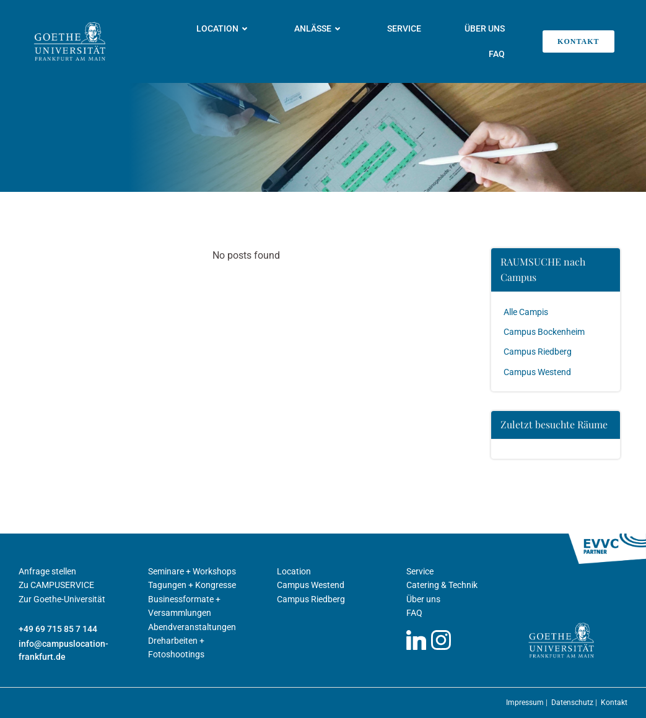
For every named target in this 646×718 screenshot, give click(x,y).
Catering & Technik (442, 585)
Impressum (526, 702)
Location (223, 28)
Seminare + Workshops (192, 571)
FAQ (497, 54)
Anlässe (319, 28)
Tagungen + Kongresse (192, 585)
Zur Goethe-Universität (62, 599)
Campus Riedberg (538, 352)
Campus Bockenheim (544, 332)
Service (404, 28)
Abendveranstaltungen (192, 627)
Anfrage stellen (47, 571)
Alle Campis (526, 312)
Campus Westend (537, 372)
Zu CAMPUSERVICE (56, 585)
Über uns (485, 28)
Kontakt (614, 702)
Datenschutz (573, 702)
